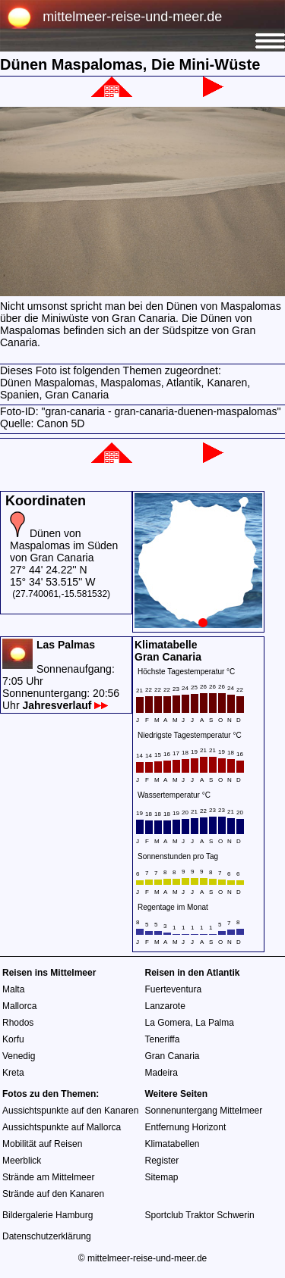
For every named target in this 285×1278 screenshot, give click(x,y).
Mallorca (19, 1006)
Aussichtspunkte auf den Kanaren (70, 1110)
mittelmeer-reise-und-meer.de (132, 16)
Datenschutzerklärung (46, 1236)
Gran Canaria (172, 1056)
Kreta (13, 1072)
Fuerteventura (173, 989)
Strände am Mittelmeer (48, 1177)
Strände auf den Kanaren (53, 1194)
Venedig (18, 1056)
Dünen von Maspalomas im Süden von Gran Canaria (64, 545)
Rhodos (17, 1022)
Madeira (161, 1072)
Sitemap (162, 1177)
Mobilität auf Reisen (42, 1144)
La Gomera (168, 1022)
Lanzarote (165, 1006)
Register (162, 1160)
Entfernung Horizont (185, 1127)
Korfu (13, 1039)
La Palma (214, 1022)
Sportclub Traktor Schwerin (200, 1215)
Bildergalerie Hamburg (47, 1215)
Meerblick (21, 1160)
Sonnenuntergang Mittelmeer (204, 1110)
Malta (13, 989)
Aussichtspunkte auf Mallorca (61, 1127)
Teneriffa (162, 1039)
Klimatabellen (172, 1144)
